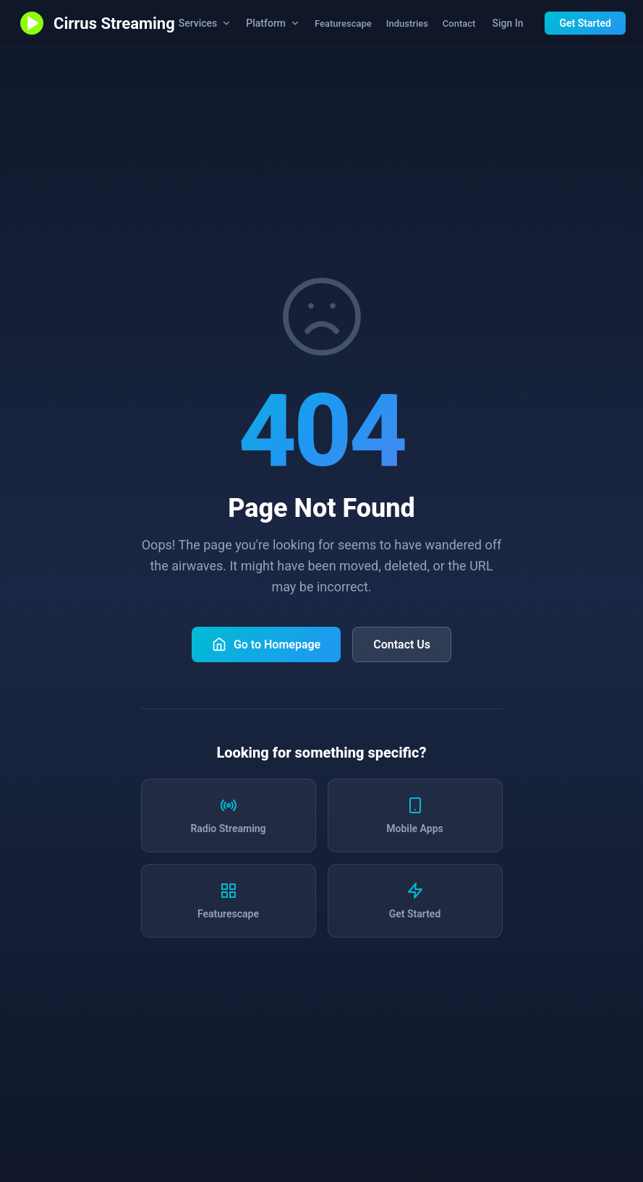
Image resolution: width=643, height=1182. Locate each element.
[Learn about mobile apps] (415, 815)
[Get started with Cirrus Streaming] (415, 901)
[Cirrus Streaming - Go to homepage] (96, 23)
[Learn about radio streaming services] (228, 815)
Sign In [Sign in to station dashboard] (507, 23)
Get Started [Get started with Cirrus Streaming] (585, 23)
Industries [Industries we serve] (407, 23)
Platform (273, 23)
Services (205, 23)
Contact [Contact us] (459, 23)
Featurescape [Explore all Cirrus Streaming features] (343, 23)
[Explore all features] (228, 901)
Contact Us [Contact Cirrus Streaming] (401, 644)
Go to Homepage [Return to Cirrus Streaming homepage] (266, 644)
